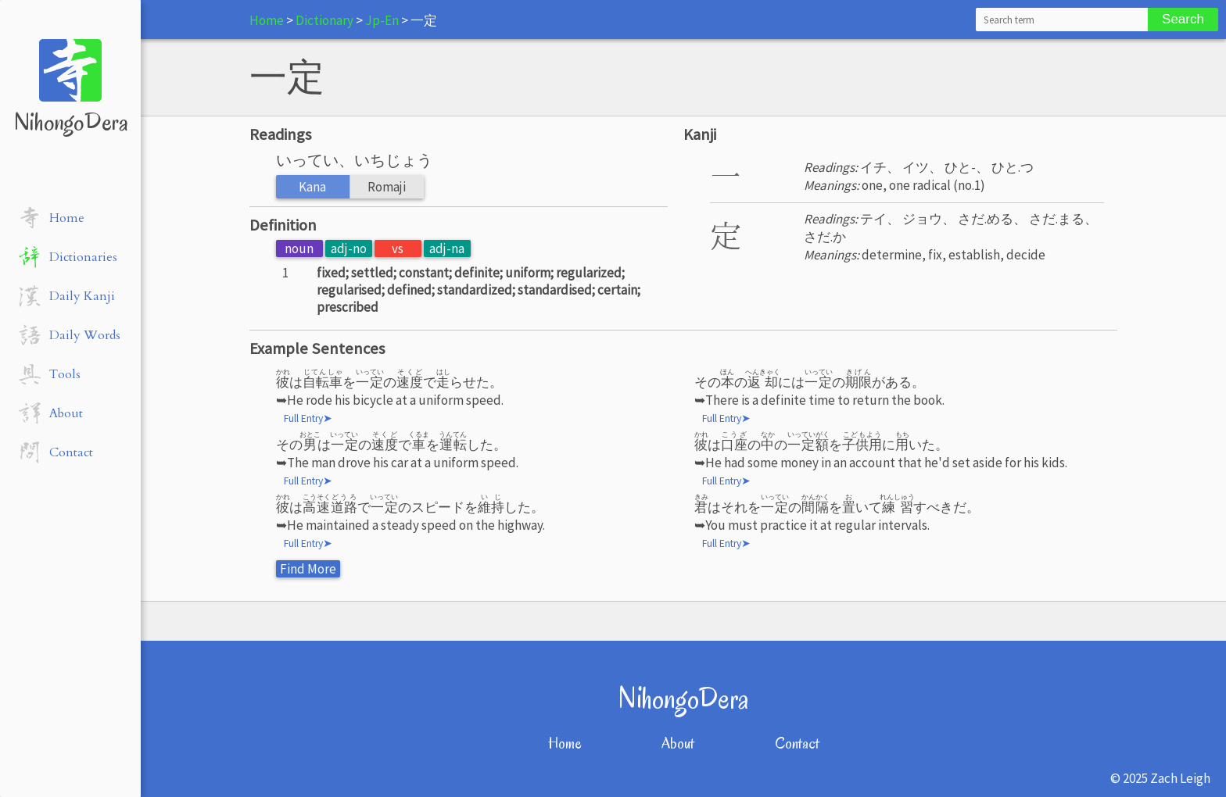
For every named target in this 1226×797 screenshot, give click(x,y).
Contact (797, 743)
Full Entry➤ (308, 418)
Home (266, 20)
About (677, 743)
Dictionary (324, 20)
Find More (308, 568)
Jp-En (382, 20)
